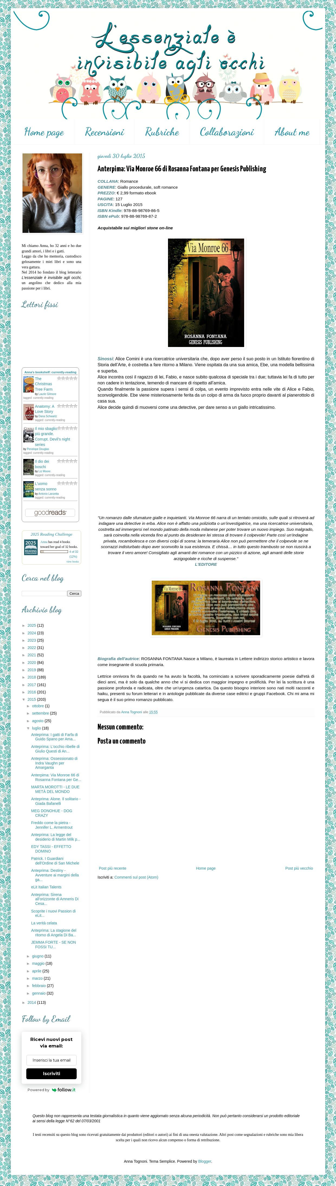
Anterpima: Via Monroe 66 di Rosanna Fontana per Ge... (56, 777)
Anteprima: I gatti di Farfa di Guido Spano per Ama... (54, 736)
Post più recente (112, 868)
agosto (38, 721)
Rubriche (162, 132)
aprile (37, 971)
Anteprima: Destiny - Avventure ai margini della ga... (55, 875)
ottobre (38, 706)
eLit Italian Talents (46, 887)
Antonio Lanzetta (48, 493)
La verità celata (44, 923)
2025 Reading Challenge (51, 534)
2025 (32, 625)
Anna (43, 542)
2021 (32, 655)
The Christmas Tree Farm (44, 384)
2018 (32, 677)
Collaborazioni (227, 132)
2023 (32, 640)
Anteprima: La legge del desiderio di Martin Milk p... (55, 837)
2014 (32, 1002)
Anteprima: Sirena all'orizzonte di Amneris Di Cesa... (55, 899)
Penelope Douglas (38, 449)
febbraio (39, 985)
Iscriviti (51, 1073)
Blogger (204, 1161)
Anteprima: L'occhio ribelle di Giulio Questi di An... (55, 748)
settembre (41, 713)
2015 (32, 699)
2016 (32, 692)
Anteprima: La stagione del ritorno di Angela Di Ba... (53, 932)
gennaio (39, 993)
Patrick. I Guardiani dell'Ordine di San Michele (55, 860)
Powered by (52, 1090)
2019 (32, 670)
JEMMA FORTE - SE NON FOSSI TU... (53, 944)
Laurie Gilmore (47, 394)
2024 (32, 633)
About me (292, 132)
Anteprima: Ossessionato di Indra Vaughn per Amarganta (54, 763)
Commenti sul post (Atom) (136, 877)
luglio (37, 728)
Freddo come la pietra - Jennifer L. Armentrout (52, 825)
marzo (38, 978)
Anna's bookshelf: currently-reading (50, 372)
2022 (32, 647)
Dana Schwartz (47, 416)
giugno (38, 956)
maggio (39, 963)
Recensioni (104, 132)
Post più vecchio (299, 868)
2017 (32, 685)
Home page (44, 132)
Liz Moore (44, 471)
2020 (32, 662)
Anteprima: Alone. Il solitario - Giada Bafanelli (55, 801)
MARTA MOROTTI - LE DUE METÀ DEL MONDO (55, 789)
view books (72, 561)
